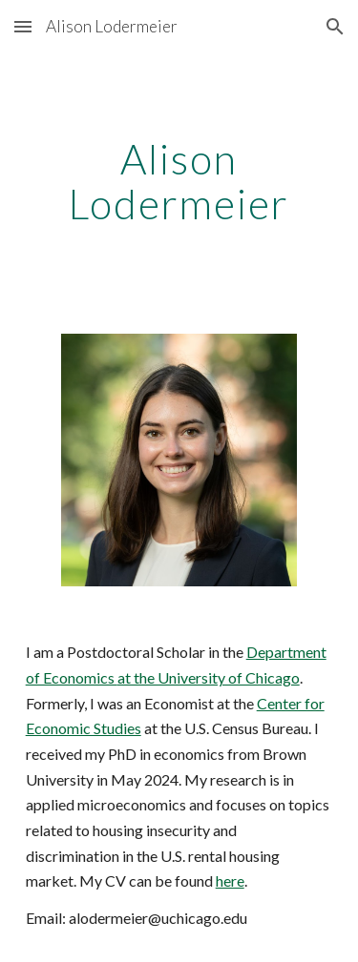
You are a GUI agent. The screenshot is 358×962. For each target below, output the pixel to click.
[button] (23, 26)
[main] (179, 182)
